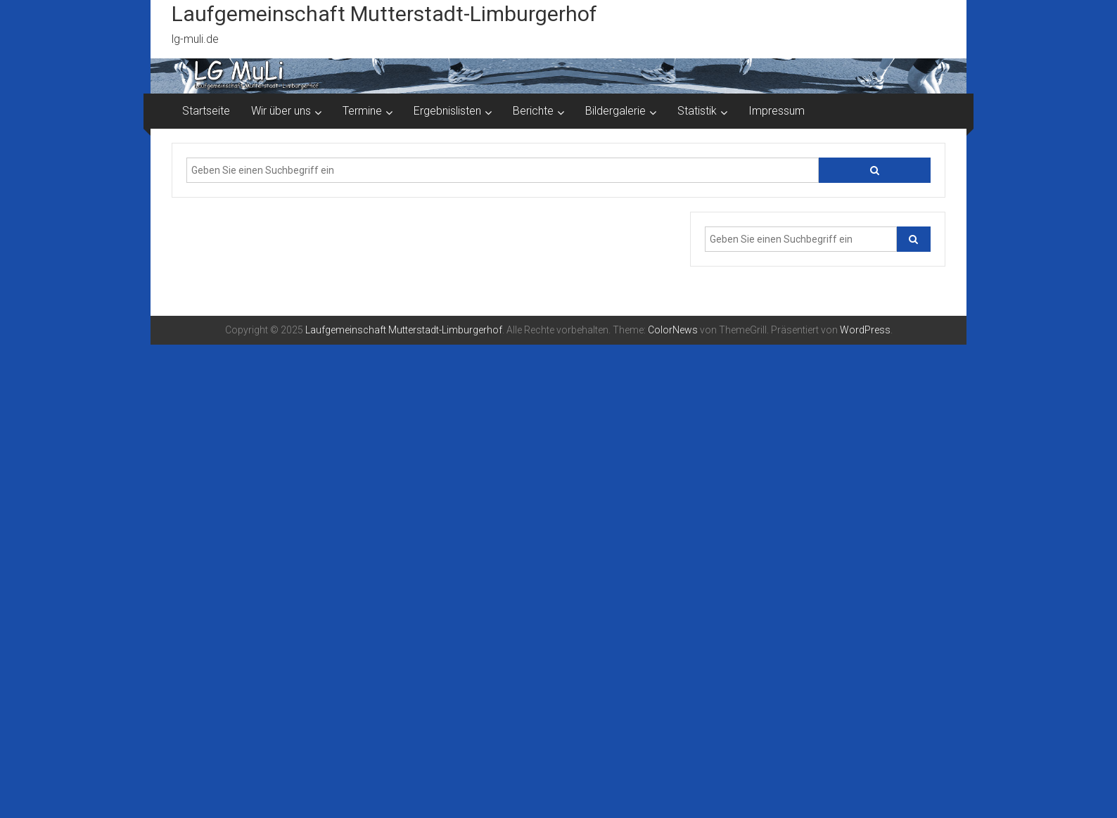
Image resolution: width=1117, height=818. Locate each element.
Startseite (206, 110)
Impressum (776, 110)
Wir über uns (281, 110)
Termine (362, 110)
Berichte (533, 110)
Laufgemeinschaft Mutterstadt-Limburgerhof (384, 13)
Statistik (697, 110)
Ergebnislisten (447, 110)
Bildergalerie (615, 110)
